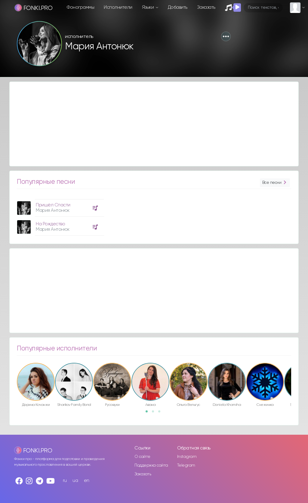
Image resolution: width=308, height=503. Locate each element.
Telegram (186, 465)
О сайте (142, 457)
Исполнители (118, 7)
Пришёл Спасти (53, 205)
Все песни (275, 183)
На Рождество (50, 224)
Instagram (187, 457)
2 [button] (155, 413)
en (86, 480)
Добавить (177, 7)
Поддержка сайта (151, 465)
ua (75, 480)
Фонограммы (80, 7)
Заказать (206, 7)
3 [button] (161, 413)
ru (65, 480)
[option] (59, 215)
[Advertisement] (154, 124)
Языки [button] (148, 7)
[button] (225, 36)
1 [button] (149, 413)
